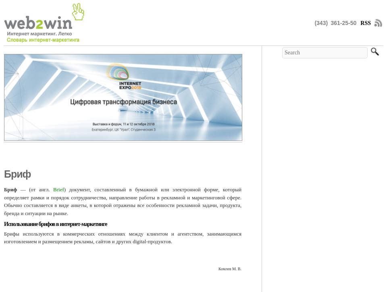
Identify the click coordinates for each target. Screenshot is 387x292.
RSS (365, 23)
